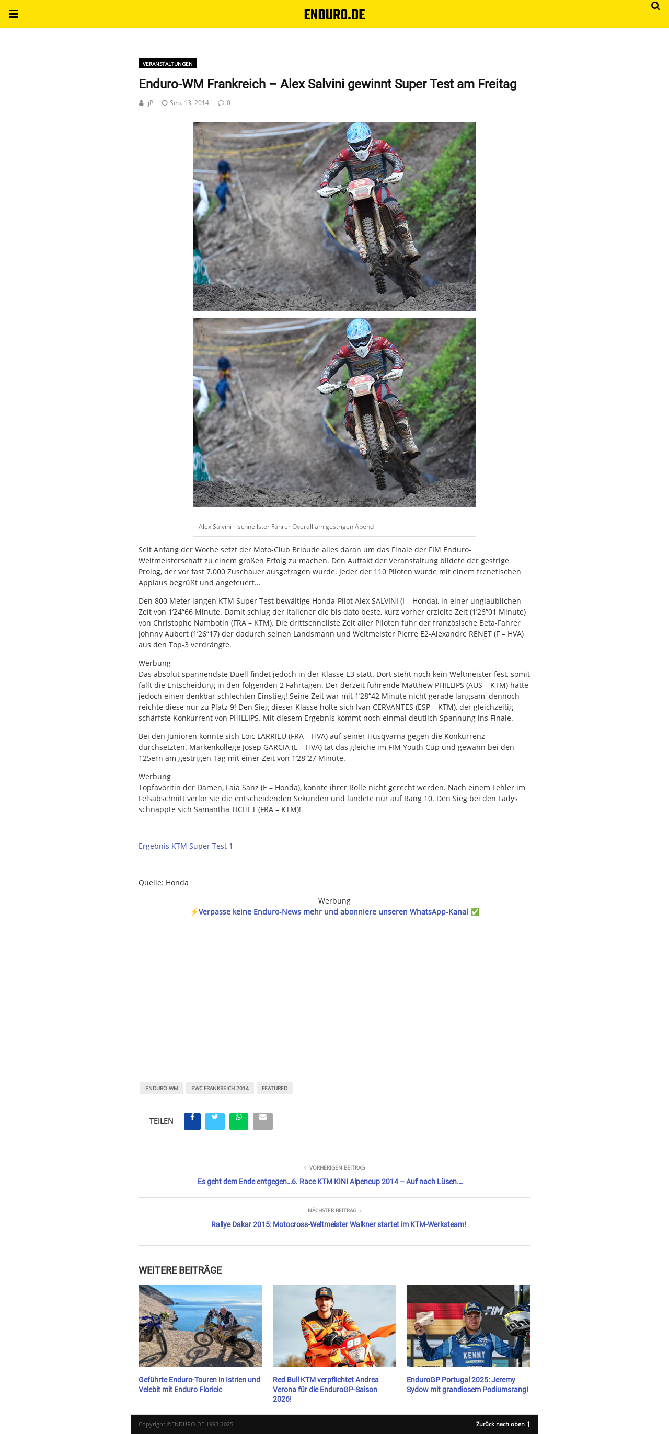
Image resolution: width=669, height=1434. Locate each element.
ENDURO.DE (334, 15)
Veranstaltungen (168, 63)
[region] (334, 985)
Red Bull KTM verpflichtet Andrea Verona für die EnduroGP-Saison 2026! (326, 1389)
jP (150, 102)
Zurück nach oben (503, 1423)
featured (274, 1088)
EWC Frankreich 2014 (220, 1088)
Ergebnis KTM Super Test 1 (186, 846)
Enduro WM (161, 1088)
